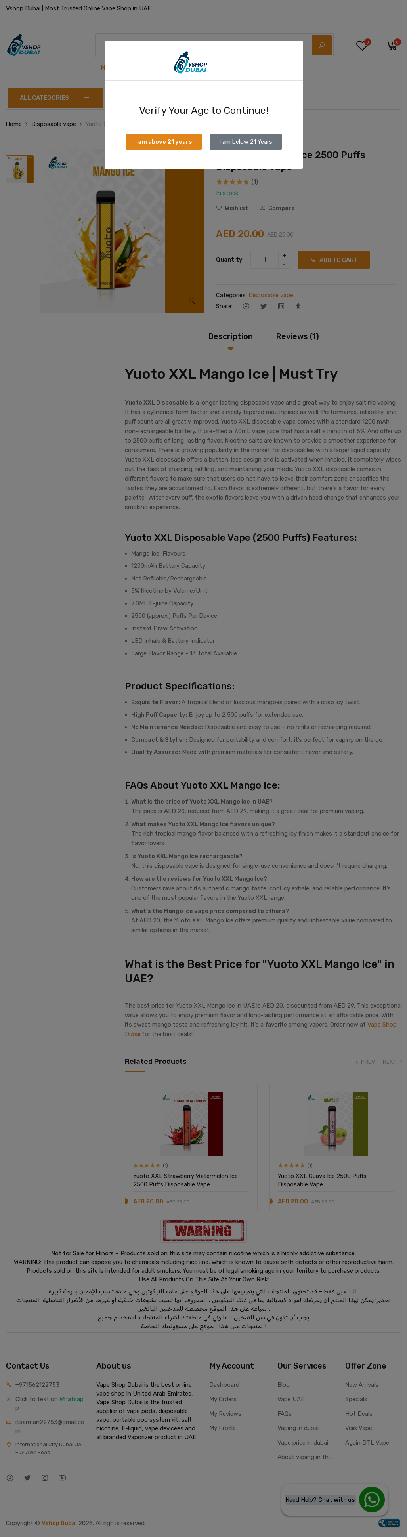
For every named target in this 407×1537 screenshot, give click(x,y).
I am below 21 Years (245, 141)
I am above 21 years (163, 141)
